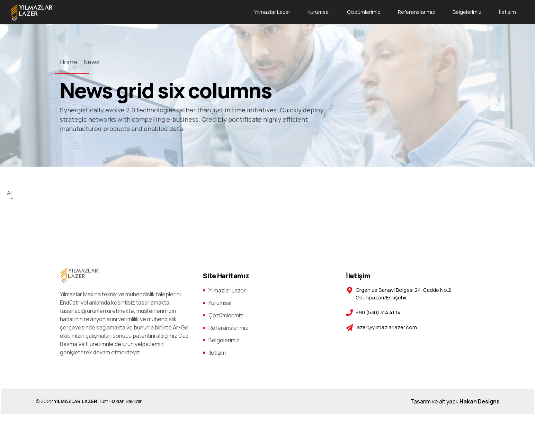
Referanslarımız (416, 12)
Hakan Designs (480, 401)
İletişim (507, 12)
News (91, 62)
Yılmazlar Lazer (272, 12)
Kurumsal (318, 12)
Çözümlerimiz (364, 12)
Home (68, 62)
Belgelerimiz (467, 12)
